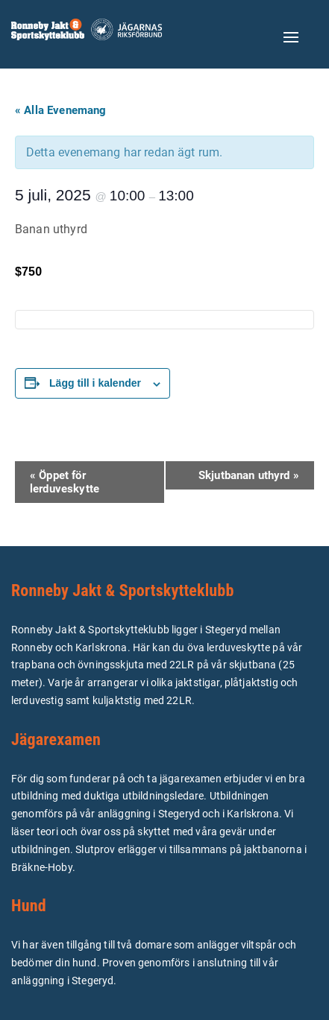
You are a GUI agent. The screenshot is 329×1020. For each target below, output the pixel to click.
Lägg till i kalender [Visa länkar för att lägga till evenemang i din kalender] (95, 383)
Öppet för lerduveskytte (64, 482)
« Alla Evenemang (61, 110)
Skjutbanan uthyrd (248, 475)
